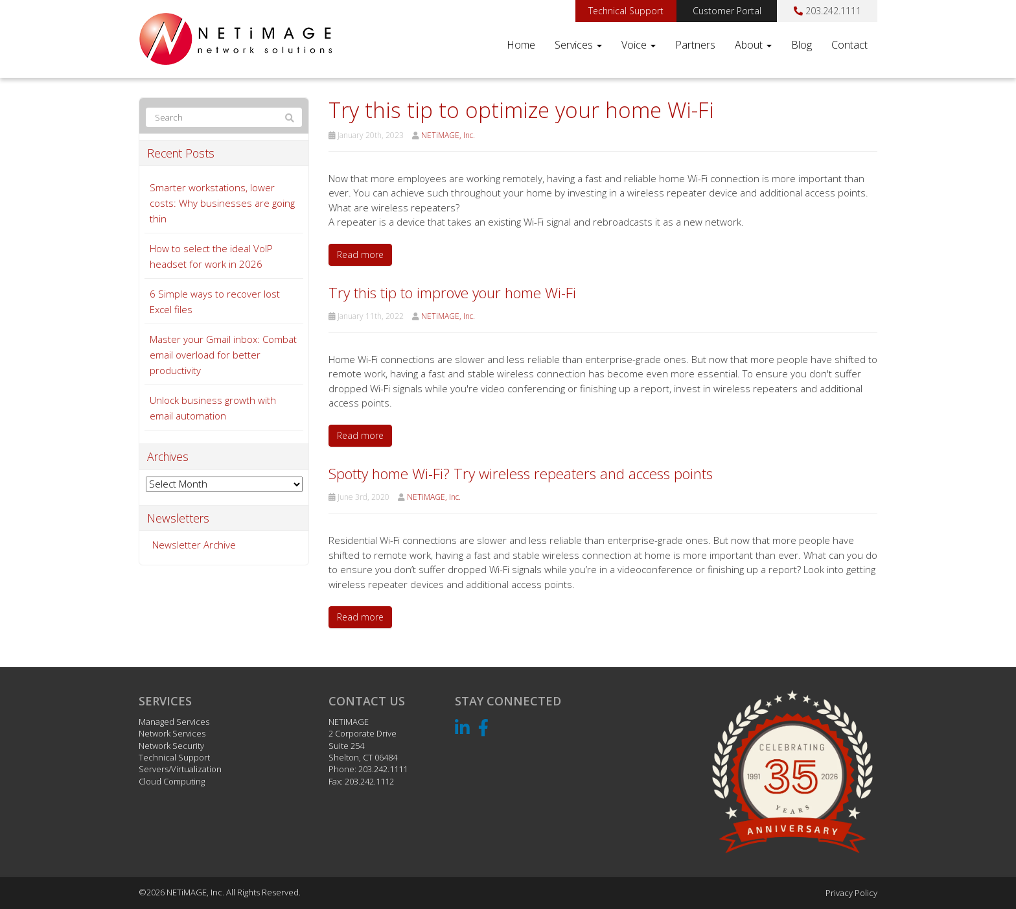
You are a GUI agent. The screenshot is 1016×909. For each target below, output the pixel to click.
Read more (360, 254)
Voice (638, 45)
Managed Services (174, 721)
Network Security (171, 745)
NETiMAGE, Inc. (448, 135)
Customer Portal (727, 11)
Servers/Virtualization (180, 769)
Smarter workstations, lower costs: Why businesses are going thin (222, 203)
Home (521, 45)
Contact (849, 45)
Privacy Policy (851, 893)
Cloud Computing (172, 781)
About (753, 45)
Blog (801, 45)
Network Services (172, 733)
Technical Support (626, 11)
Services (578, 45)
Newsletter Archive (194, 544)
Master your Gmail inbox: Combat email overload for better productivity (223, 355)
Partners (695, 45)
